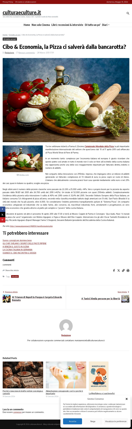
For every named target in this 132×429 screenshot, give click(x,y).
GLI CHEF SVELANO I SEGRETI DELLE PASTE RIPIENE (24, 243)
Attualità (15, 276)
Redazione (9, 53)
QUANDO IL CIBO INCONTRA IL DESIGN (19, 253)
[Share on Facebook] (2, 209)
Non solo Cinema (41, 24)
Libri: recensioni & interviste (67, 24)
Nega (92, 421)
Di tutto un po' (14, 35)
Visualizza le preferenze (116, 421)
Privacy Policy (8, 2)
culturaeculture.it (22, 12)
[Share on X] (2, 214)
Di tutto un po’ (92, 24)
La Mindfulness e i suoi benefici (102, 393)
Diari (105, 24)
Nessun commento (27, 53)
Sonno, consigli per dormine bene (17, 240)
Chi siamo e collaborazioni (25, 2)
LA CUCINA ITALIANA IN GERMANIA (17, 250)
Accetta (72, 421)
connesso (17, 412)
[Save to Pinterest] (2, 220)
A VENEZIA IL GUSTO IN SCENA (16, 246)
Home (27, 24)
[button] (126, 399)
